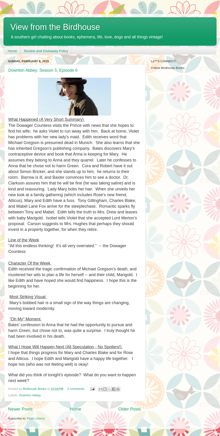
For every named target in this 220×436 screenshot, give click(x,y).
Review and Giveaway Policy (46, 51)
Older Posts (129, 409)
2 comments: (76, 389)
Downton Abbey (30, 395)
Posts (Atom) (36, 418)
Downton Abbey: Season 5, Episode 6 (42, 70)
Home (12, 51)
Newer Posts (20, 409)
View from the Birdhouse (55, 27)
